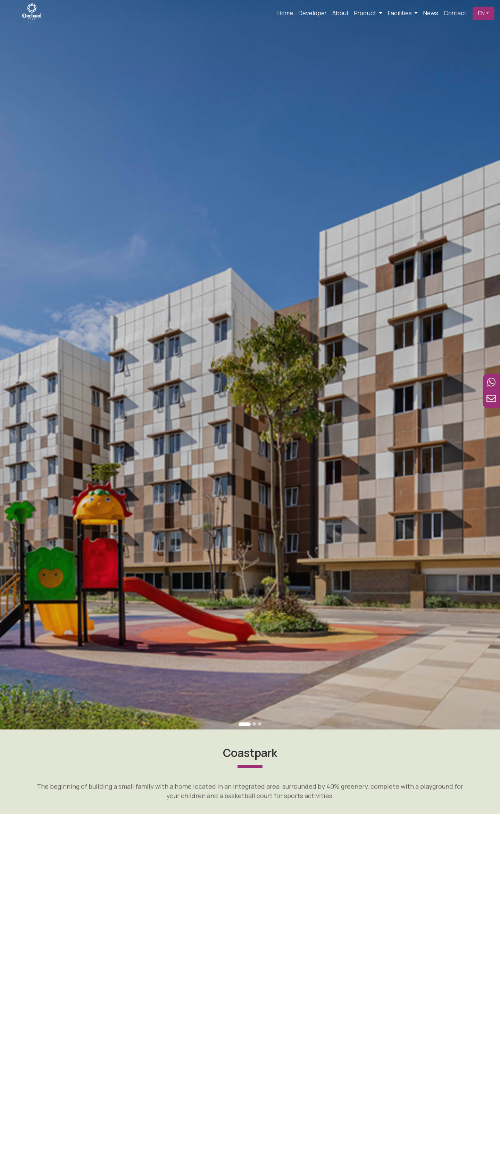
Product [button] (365, 13)
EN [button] (481, 13)
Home (285, 13)
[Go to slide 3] (259, 723)
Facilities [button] (400, 13)
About (340, 13)
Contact (455, 13)
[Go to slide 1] (245, 724)
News (430, 13)
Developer (313, 13)
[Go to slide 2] (254, 723)
